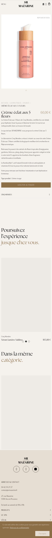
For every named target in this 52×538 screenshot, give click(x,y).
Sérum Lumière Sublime (12, 390)
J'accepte (42, 533)
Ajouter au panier (26, 185)
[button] (26, 90)
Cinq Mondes (6, 194)
